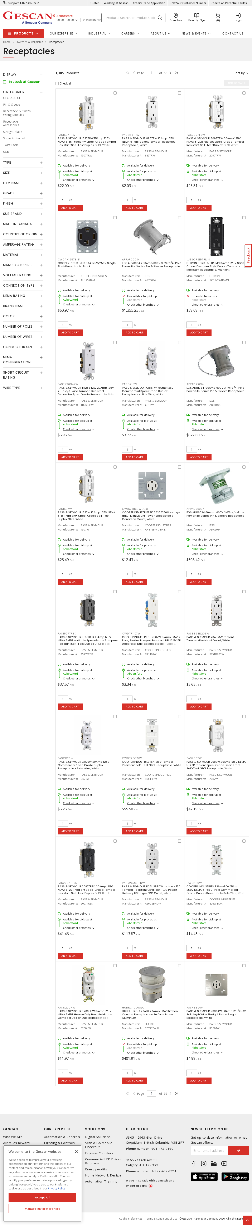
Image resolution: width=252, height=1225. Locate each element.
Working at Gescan (116, 3)
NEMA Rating (14, 295)
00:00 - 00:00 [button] (65, 20)
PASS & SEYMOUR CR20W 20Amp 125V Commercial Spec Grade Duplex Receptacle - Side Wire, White (84, 765)
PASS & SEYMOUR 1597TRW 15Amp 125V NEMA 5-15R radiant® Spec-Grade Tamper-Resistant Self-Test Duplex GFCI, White (88, 142)
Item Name (11, 183)
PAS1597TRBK (67, 633)
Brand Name (13, 306)
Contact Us (232, 33)
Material (11, 254)
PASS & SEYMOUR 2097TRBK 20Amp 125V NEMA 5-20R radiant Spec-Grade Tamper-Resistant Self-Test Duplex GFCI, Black (87, 890)
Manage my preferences (42, 1209)
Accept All (42, 1197)
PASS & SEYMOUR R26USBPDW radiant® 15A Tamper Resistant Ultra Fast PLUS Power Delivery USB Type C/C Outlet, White (151, 890)
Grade (8, 193)
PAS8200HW (66, 1007)
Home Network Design (103, 1175)
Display (9, 74)
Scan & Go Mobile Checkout (98, 1145)
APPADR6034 (195, 509)
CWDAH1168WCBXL (135, 509)
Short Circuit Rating (16, 375)
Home (7, 42)
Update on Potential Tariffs (229, 3)
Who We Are (13, 1137)
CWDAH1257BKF (69, 259)
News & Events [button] (194, 33)
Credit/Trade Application (149, 3)
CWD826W (194, 883)
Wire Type (11, 388)
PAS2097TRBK (67, 883)
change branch (92, 20)
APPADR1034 (195, 384)
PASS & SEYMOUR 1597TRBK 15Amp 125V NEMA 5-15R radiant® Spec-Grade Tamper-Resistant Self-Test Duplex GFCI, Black (88, 640)
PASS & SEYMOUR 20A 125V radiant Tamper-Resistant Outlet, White (210, 638)
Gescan (10, 1129)
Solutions (95, 1129)
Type (7, 162)
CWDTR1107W (131, 633)
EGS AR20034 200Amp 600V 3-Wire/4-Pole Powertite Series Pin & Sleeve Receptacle (151, 264)
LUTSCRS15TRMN (198, 259)
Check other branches (77, 180)
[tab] (23, 74)
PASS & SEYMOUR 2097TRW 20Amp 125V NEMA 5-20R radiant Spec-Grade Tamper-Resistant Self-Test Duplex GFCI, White (216, 142)
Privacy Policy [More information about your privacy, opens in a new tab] (56, 1188)
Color (9, 316)
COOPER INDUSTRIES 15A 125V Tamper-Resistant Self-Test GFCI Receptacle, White (151, 763)
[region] (42, 1183)
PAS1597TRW (67, 135)
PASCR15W (129, 384)
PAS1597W (65, 509)
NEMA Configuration (17, 359)
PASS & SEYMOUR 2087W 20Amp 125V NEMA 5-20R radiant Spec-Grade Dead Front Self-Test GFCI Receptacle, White (216, 765)
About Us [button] (158, 33)
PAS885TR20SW (197, 633)
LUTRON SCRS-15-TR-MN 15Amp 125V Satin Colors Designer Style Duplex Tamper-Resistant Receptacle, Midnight (215, 266)
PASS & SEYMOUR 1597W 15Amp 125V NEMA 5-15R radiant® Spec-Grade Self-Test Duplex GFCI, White (86, 516)
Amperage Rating (18, 244)
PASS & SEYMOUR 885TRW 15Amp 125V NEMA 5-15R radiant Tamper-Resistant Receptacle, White (148, 142)
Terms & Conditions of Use (161, 1218)
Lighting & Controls (59, 1143)
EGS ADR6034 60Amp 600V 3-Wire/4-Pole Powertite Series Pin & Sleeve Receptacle (215, 514)
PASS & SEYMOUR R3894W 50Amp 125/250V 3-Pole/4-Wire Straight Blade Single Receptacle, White (216, 1014)
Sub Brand (12, 213)
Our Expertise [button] (61, 33)
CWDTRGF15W (132, 758)
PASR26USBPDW (133, 883)
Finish (8, 203)
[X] (76, 1151)
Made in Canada (17, 224)
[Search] (133, 17)
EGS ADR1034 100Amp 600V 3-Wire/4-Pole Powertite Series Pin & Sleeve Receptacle (215, 389)
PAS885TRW (130, 135)
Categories (13, 92)
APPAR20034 (131, 259)
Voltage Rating (17, 275)
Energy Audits (96, 1169)
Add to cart (70, 208)
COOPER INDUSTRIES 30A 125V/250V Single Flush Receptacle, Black (87, 264)
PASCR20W (65, 758)
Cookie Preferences (130, 1218)
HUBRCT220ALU (133, 1007)
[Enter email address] (209, 1150)
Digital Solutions (98, 1137)
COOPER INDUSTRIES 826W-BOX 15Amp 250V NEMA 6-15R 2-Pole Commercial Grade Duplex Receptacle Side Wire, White (216, 890)
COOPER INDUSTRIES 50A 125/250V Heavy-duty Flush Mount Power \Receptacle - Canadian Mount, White (151, 516)
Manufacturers (17, 265)
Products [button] (24, 33)
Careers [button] (128, 33)
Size (6, 172)
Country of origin (20, 234)
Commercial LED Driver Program (103, 1161)
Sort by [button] (239, 73)
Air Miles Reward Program (16, 1145)
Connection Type (18, 285)
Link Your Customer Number (188, 3)
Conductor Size (18, 347)
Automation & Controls (62, 1137)
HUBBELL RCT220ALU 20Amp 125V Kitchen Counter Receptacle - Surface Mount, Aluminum (150, 1014)
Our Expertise (57, 1129)
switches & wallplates (29, 42)
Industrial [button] (97, 33)
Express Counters (99, 1153)
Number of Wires (18, 336)
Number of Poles (18, 326)
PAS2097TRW (195, 135)
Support (13, 3)
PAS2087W (194, 758)
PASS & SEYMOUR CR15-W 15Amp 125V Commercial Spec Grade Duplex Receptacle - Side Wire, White (148, 391)
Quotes (94, 3)
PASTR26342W (68, 384)
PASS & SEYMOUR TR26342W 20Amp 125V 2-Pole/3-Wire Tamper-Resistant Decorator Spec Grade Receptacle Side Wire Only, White (86, 393)
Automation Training (101, 1181)
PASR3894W (195, 1007)
